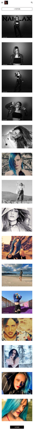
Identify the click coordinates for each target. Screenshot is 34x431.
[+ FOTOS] (17, 9)
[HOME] (17, 427)
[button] (2, 2)
